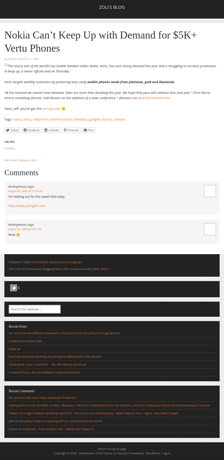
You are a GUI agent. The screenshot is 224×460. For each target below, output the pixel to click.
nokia (17, 119)
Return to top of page (112, 449)
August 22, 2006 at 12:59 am (25, 191)
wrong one (50, 108)
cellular (119, 119)
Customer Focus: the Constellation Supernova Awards (44, 372)
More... (105, 269)
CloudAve (42, 262)
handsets (81, 119)
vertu (27, 119)
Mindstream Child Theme (95, 453)
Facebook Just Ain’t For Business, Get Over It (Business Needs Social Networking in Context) (150, 405)
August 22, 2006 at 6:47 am (24, 229)
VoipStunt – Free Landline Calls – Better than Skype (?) (58, 429)
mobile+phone (60, 119)
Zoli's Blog (112, 7)
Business (24, 160)
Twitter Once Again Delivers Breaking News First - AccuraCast (49, 413)
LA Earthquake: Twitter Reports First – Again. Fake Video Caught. (136, 413)
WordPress (153, 453)
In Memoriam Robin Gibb (25, 341)
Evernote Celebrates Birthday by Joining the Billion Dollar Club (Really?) (55, 357)
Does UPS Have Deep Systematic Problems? (47, 398)
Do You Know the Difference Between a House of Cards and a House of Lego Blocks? (64, 333)
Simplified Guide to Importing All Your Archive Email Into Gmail (60, 421)
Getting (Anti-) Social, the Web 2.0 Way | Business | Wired (47, 405)
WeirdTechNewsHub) (154, 98)
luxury (107, 119)
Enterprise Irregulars (68, 262)
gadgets (95, 119)
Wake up (14, 349)
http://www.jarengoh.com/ (27, 206)
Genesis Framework (130, 453)
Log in (166, 453)
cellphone (40, 119)
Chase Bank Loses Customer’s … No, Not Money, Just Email (47, 364)
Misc (34, 160)
